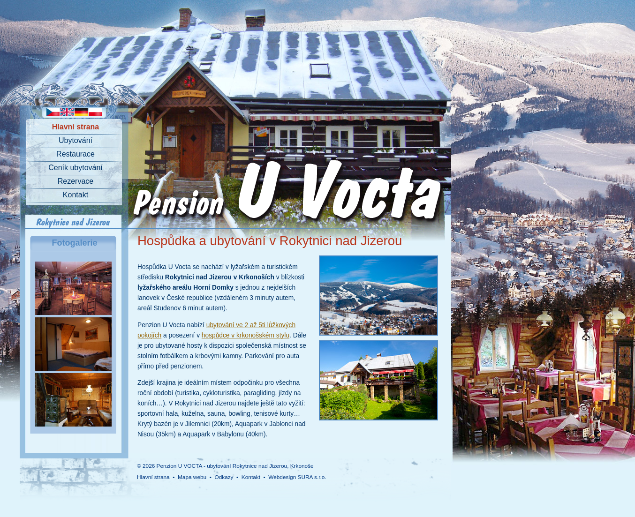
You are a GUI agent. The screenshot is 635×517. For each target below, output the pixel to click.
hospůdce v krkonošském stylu (245, 335)
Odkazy (223, 477)
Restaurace (75, 154)
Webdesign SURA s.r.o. (297, 477)
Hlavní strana (75, 127)
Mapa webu (192, 477)
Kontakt (75, 195)
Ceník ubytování (75, 168)
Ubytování (75, 140)
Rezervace (75, 181)
